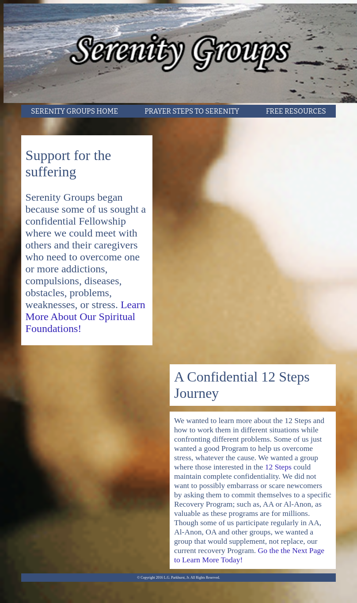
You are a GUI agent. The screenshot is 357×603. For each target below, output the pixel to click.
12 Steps (279, 466)
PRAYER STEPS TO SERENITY (191, 111)
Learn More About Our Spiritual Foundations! (85, 316)
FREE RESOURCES (296, 111)
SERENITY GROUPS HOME (74, 111)
